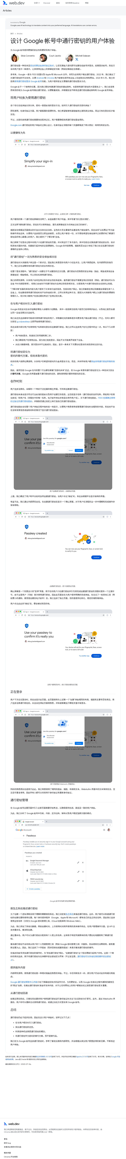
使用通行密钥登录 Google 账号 (28, 81)
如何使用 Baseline (72, 3)
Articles (7, 10)
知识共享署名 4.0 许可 (44, 1057)
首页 (12, 34)
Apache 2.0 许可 (82, 1057)
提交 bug (7, 1143)
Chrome (50, 78)
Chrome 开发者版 (11, 1157)
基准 (58, 3)
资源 (36, 3)
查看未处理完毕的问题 (12, 1147)
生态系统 (69, 914)
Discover (46, 3)
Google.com (16, 125)
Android (40, 78)
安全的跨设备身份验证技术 (42, 65)
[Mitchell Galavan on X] (76, 60)
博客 (86, 3)
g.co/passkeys (23, 321)
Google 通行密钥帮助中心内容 (23, 982)
